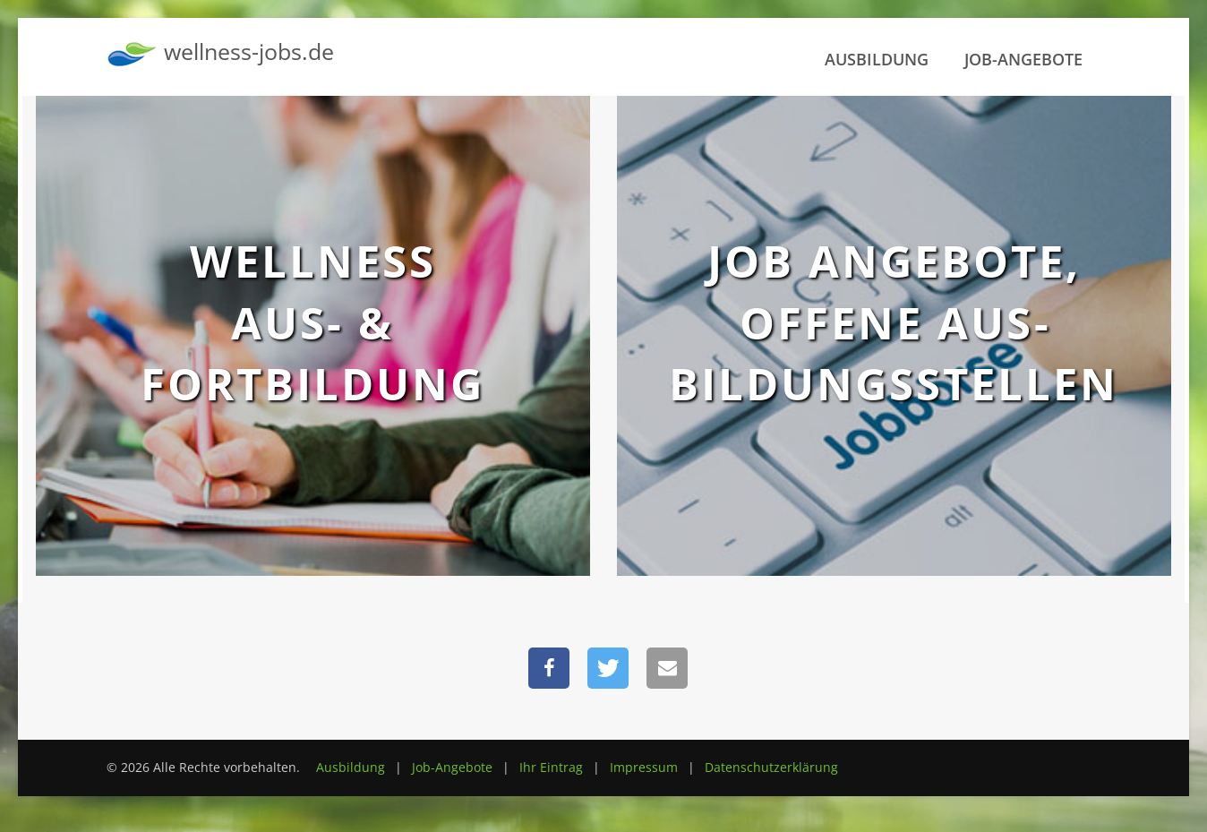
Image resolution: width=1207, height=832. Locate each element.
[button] (548, 668)
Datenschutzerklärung (771, 767)
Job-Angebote (1023, 59)
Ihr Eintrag (551, 767)
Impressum (644, 767)
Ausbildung (877, 59)
